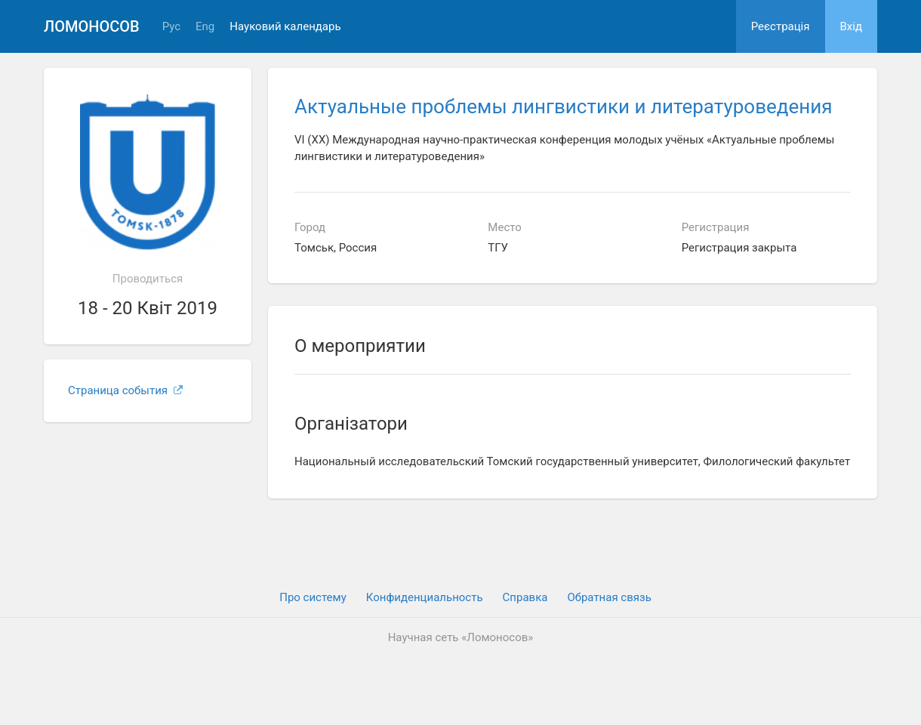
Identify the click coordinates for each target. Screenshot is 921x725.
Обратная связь (609, 597)
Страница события (125, 390)
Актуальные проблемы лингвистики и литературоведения (563, 106)
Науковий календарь (284, 26)
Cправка (525, 597)
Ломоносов (92, 26)
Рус (171, 26)
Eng (205, 26)
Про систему (313, 597)
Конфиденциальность (424, 597)
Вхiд (851, 26)
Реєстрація (780, 26)
